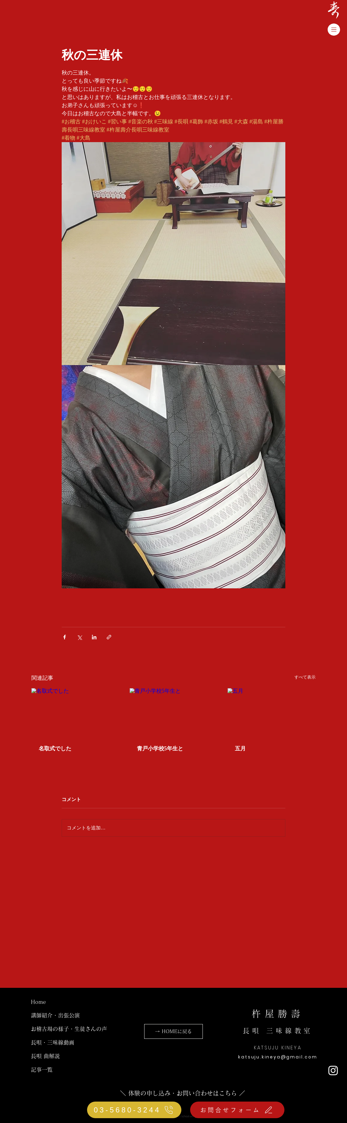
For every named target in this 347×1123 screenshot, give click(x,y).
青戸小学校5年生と (160, 749)
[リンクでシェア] (109, 637)
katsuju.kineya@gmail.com (277, 1057)
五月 (240, 749)
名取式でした (55, 749)
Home (38, 1001)
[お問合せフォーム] (237, 1110)
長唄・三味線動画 (52, 1042)
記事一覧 (42, 1069)
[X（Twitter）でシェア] (79, 637)
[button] (334, 30)
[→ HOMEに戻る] (173, 1031)
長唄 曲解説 (45, 1056)
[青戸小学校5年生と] (174, 713)
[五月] (272, 712)
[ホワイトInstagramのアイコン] (333, 1070)
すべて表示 (305, 677)
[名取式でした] (75, 712)
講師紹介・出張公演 (55, 1015)
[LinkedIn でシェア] (94, 637)
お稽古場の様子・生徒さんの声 (69, 1029)
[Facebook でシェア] (64, 637)
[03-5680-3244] (134, 1110)
